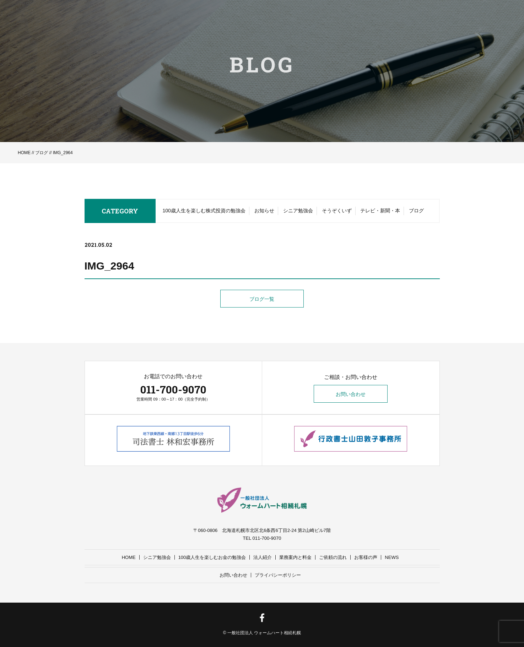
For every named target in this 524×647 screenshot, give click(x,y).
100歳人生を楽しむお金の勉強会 (212, 557)
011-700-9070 (173, 389)
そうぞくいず (337, 211)
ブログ (41, 152)
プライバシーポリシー (278, 575)
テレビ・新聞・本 (380, 211)
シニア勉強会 (298, 211)
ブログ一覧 (262, 299)
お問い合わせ (351, 394)
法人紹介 (262, 557)
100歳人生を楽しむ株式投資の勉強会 (204, 211)
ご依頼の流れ (333, 557)
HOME (24, 152)
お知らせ (264, 211)
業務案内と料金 (295, 557)
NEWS (392, 557)
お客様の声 (365, 557)
